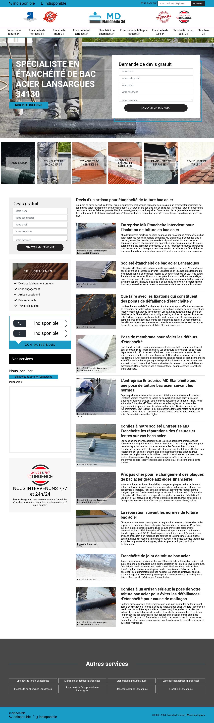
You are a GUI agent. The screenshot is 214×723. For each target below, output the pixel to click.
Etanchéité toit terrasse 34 (81, 32)
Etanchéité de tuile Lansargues (132, 689)
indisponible (22, 3)
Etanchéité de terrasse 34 (37, 32)
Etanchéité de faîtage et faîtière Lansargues (82, 689)
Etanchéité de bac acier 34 (183, 32)
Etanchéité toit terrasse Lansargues (181, 680)
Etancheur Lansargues (181, 689)
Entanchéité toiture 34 (14, 32)
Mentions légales (196, 715)
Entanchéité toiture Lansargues (33, 680)
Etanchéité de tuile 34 (160, 32)
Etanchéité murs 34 (59, 32)
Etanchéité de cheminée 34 (106, 32)
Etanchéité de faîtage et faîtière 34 (134, 32)
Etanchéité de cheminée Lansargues (33, 689)
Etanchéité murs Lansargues (131, 680)
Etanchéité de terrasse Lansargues (82, 680)
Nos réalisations (28, 105)
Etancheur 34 (204, 32)
